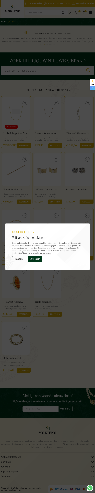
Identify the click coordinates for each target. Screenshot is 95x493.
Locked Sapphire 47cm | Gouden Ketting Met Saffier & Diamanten (15, 133)
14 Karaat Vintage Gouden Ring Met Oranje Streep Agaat (13, 302)
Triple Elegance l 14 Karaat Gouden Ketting (47, 302)
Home (4, 21)
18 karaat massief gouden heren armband (15, 358)
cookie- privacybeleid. (42, 252)
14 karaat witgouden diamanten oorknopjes (77, 189)
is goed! (19, 259)
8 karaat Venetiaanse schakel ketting (46, 133)
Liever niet (35, 259)
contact (43, 44)
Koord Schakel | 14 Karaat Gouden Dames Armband (15, 189)
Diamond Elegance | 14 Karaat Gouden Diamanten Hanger (77, 133)
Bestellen (24, 145)
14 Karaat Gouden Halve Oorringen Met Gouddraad (47, 189)
